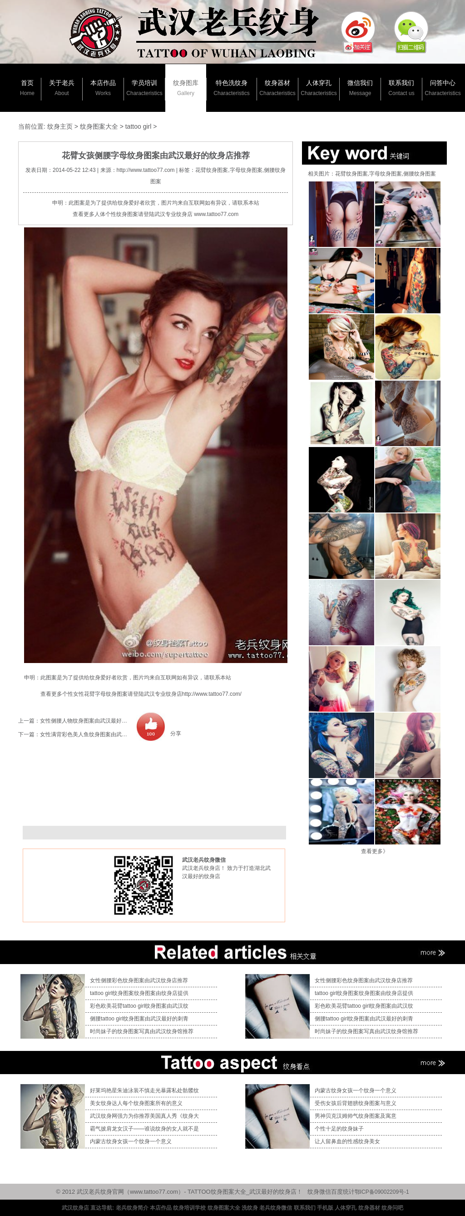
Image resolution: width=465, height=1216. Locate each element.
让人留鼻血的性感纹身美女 (347, 1141)
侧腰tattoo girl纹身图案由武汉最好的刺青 (139, 1018)
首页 (27, 87)
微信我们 (360, 87)
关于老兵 (61, 87)
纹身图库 (185, 87)
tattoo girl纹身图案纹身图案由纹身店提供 (139, 993)
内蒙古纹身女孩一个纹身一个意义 (131, 1141)
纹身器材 (277, 87)
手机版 (325, 1208)
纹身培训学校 (189, 1208)
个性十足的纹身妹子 (339, 1129)
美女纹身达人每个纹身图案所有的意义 (136, 1103)
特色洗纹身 (231, 87)
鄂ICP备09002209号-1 (382, 1192)
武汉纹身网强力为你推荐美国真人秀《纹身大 (144, 1116)
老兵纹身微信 (275, 1208)
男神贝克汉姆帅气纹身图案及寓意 (355, 1116)
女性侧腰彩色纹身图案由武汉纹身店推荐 (139, 980)
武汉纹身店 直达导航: (88, 1208)
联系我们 (401, 87)
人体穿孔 (318, 87)
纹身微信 (319, 1191)
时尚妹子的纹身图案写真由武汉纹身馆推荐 (141, 1031)
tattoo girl (138, 126)
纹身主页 (60, 126)
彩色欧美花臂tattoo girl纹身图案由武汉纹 (139, 1006)
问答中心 (442, 87)
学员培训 (144, 87)
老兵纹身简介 (132, 1208)
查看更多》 (374, 851)
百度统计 (343, 1191)
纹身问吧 (392, 1208)
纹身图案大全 (99, 126)
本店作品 (103, 87)
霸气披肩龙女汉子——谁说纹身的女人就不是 (144, 1129)
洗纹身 (250, 1208)
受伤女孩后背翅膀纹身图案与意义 (355, 1103)
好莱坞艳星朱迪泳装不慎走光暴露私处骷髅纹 (144, 1090)
